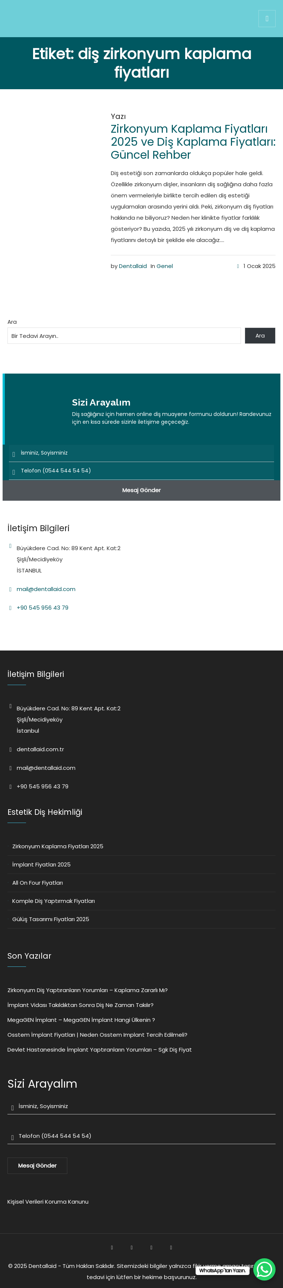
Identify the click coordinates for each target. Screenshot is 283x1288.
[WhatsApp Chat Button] (264, 1269)
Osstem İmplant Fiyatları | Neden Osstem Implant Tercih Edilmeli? (97, 1035)
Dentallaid (133, 266)
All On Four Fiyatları (37, 883)
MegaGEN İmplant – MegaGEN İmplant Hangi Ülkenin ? (81, 1020)
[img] (267, 18)
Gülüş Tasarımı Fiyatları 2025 (50, 919)
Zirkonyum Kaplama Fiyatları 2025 (57, 846)
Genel (165, 266)
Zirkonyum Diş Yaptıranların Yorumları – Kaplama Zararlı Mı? (87, 990)
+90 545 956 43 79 (42, 607)
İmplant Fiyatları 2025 (41, 864)
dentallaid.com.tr (40, 749)
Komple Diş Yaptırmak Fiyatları (53, 901)
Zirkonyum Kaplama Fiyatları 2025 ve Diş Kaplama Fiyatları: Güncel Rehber (193, 142)
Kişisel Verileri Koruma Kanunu (48, 1201)
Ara (12, 322)
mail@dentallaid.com (46, 589)
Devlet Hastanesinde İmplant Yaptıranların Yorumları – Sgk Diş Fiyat (99, 1049)
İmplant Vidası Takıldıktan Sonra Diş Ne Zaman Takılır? (80, 1005)
